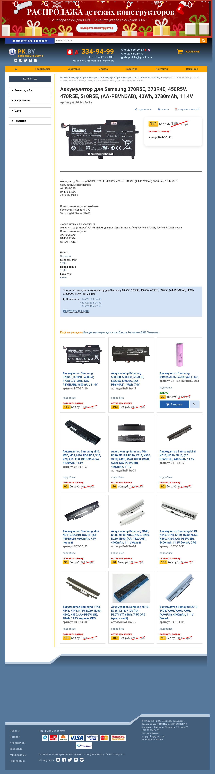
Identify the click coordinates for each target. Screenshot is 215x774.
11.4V (63, 270)
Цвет (18, 110)
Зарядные (16, 748)
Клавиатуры (17, 742)
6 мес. (63, 277)
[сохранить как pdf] (187, 109)
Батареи (15, 737)
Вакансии (192, 68)
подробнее (69, 397)
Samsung (65, 256)
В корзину (176, 404)
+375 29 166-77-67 (90, 306)
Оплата (103, 68)
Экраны (15, 731)
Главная (64, 77)
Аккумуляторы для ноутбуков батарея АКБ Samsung (132, 77)
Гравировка (42, 68)
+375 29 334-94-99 (90, 299)
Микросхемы (18, 755)
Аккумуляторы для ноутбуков (86, 77)
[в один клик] (195, 404)
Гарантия (131, 68)
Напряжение (22, 100)
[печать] (163, 109)
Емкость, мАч (23, 90)
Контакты (162, 68)
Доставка (74, 68)
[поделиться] (143, 109)
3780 (63, 263)
